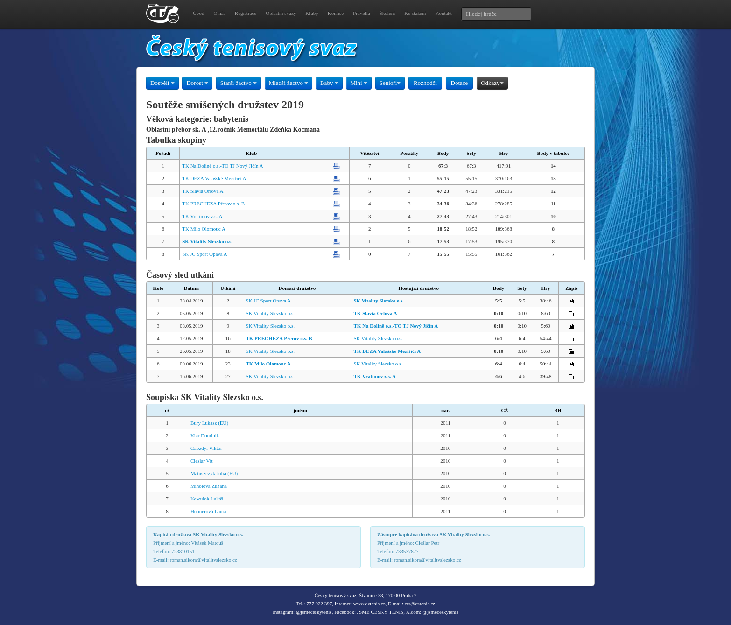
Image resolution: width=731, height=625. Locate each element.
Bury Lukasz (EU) (209, 423)
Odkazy (492, 82)
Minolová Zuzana (208, 486)
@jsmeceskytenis (314, 612)
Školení (387, 13)
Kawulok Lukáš (206, 498)
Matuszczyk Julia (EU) (214, 473)
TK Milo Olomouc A (203, 229)
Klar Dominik (204, 435)
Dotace (459, 82)
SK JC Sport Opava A (204, 254)
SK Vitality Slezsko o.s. (270, 313)
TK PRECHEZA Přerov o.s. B (213, 203)
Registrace (245, 13)
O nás (219, 13)
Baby (329, 82)
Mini (358, 82)
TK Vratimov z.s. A (202, 216)
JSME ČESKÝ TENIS (380, 612)
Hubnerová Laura (208, 511)
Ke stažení (415, 13)
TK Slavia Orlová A (202, 191)
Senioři (390, 82)
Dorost (197, 82)
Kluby (311, 13)
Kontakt (443, 13)
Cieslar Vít (201, 460)
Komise (336, 13)
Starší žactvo (238, 82)
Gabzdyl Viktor (206, 448)
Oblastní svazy (281, 13)
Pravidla (361, 13)
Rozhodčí (425, 82)
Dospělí (162, 82)
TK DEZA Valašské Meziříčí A (214, 178)
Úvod (198, 13)
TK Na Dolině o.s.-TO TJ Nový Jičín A (222, 166)
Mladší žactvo (289, 82)
